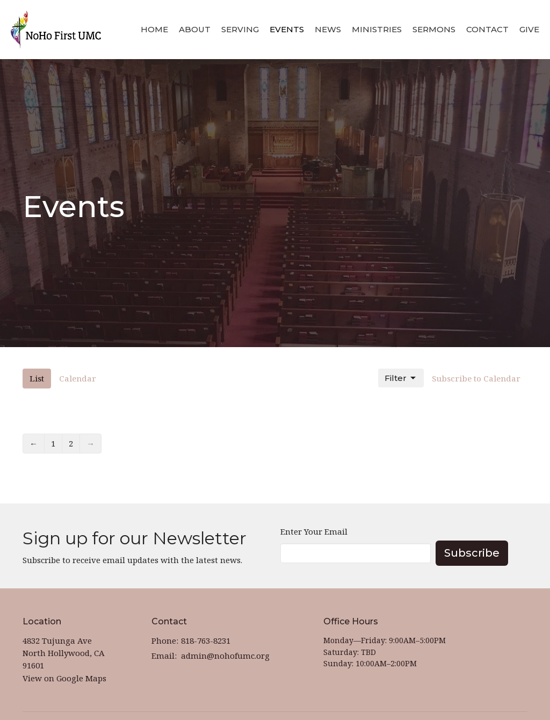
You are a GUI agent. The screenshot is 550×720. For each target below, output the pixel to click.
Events (287, 29)
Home (154, 29)
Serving (240, 29)
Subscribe (472, 552)
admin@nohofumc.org (225, 655)
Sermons (433, 29)
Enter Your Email (314, 531)
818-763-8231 (205, 640)
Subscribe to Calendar (476, 378)
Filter (401, 378)
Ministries (377, 29)
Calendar (77, 378)
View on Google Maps (64, 678)
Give (529, 29)
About (195, 29)
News (328, 29)
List (37, 378)
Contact (487, 29)
